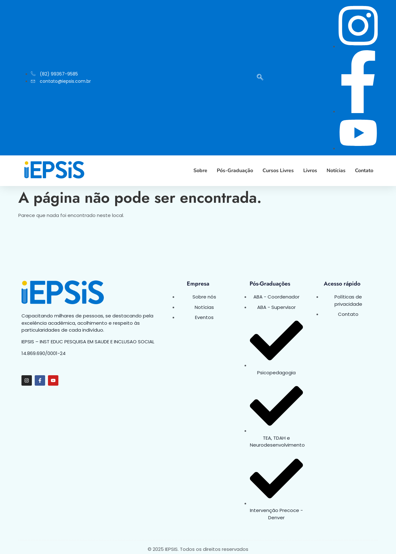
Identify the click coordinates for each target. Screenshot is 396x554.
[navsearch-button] (260, 77)
